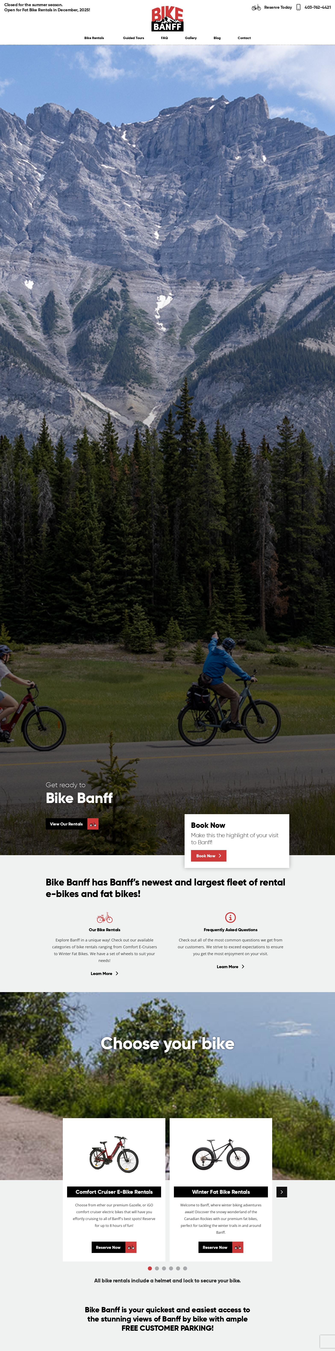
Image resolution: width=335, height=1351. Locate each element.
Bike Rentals (95, 38)
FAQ (164, 38)
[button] (281, 1192)
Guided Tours (133, 38)
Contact (244, 38)
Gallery (191, 38)
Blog (217, 38)
